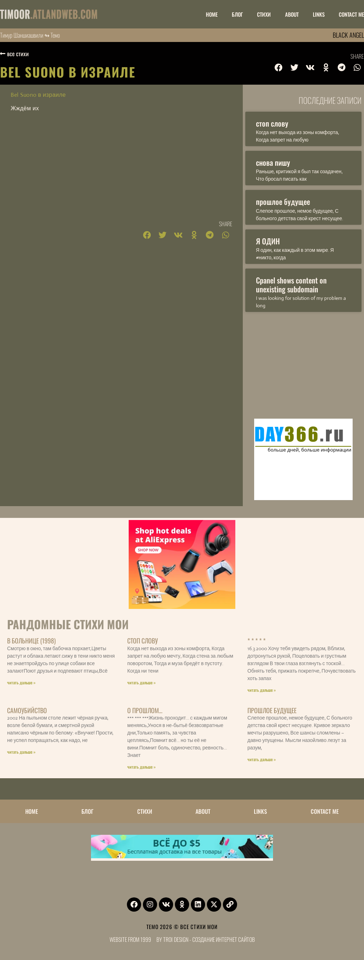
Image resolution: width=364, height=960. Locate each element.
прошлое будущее (283, 201)
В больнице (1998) (31, 640)
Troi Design (175, 939)
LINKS (319, 14)
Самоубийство (27, 710)
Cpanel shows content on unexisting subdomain (291, 285)
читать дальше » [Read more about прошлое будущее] (261, 759)
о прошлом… (144, 710)
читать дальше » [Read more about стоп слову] (141, 682)
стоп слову (272, 123)
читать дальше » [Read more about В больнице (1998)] (21, 682)
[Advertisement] (303, 363)
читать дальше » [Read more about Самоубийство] (21, 752)
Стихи (264, 14)
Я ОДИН (268, 240)
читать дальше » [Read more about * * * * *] (261, 690)
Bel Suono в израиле (38, 95)
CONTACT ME (351, 14)
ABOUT (292, 14)
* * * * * (256, 640)
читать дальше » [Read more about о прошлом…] (141, 767)
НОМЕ (212, 14)
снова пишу (273, 162)
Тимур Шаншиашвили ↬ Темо (30, 35)
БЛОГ (237, 14)
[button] (279, 67)
